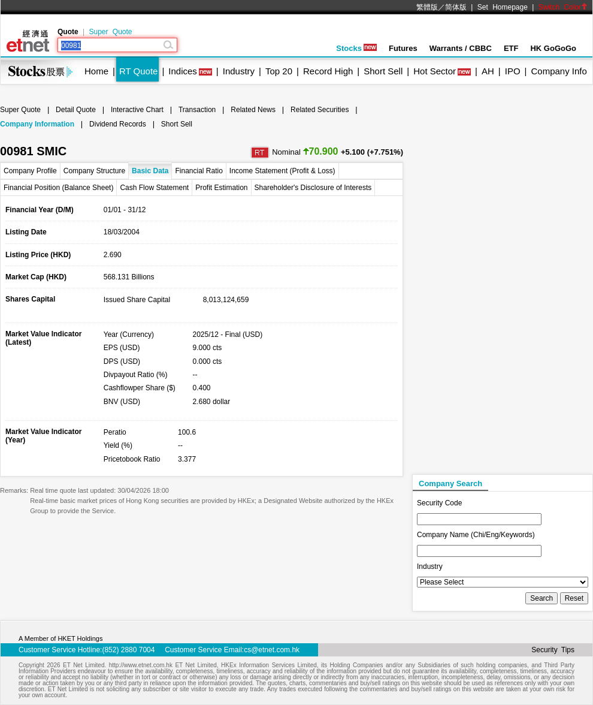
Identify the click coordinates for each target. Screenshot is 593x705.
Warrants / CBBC (460, 48)
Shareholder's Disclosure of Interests (313, 187)
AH (488, 71)
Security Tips (552, 650)
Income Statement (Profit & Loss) (282, 171)
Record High (328, 71)
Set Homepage (502, 7)
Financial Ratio (198, 171)
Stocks (356, 48)
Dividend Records (117, 124)
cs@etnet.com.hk (271, 650)
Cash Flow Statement (154, 187)
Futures (403, 48)
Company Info (558, 71)
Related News (253, 110)
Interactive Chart (137, 110)
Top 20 (278, 71)
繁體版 (427, 7)
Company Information (37, 124)
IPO (513, 71)
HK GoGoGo (553, 48)
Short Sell (383, 71)
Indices (182, 71)
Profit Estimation (221, 187)
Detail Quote (76, 110)
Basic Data (150, 171)
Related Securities (320, 110)
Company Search (450, 483)
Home (96, 71)
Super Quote (110, 32)
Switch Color (563, 7)
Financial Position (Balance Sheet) (58, 187)
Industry (239, 71)
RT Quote (138, 71)
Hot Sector (434, 71)
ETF (511, 48)
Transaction (197, 110)
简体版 (456, 7)
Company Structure (94, 171)
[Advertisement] (476, 291)
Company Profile (30, 171)
